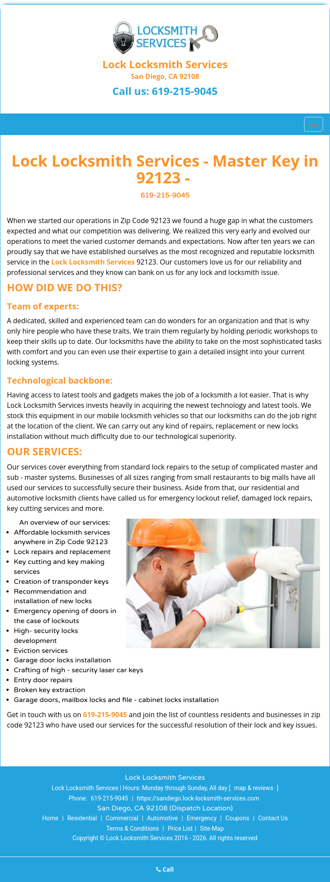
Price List (180, 828)
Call (165, 869)
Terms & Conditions (132, 828)
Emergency (202, 818)
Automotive (162, 818)
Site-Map (212, 828)
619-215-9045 (185, 91)
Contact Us (273, 818)
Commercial (122, 818)
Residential (82, 818)
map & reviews (254, 787)
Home (50, 818)
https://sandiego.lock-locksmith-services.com (198, 798)
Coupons (237, 818)
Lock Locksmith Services (93, 262)
